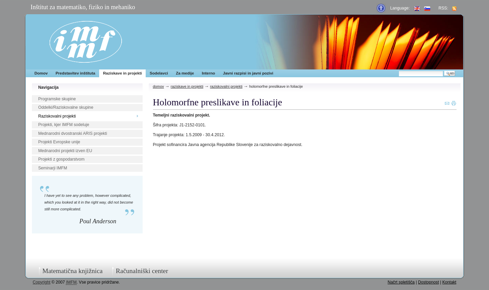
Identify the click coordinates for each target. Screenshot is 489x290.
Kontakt (449, 282)
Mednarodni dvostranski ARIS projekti (72, 133)
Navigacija (48, 87)
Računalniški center (142, 270)
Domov (41, 73)
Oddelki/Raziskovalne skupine (65, 107)
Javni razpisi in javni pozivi (248, 73)
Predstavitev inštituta (75, 73)
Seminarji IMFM (52, 168)
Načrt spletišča (401, 282)
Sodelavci (159, 73)
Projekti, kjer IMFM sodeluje (63, 124)
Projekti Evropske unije (59, 142)
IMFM (86, 42)
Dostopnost (428, 282)
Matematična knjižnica (72, 270)
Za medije (185, 73)
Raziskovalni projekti (57, 116)
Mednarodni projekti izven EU (65, 150)
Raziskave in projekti (122, 73)
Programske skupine (57, 99)
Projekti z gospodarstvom (61, 159)
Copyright (41, 282)
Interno (208, 73)
